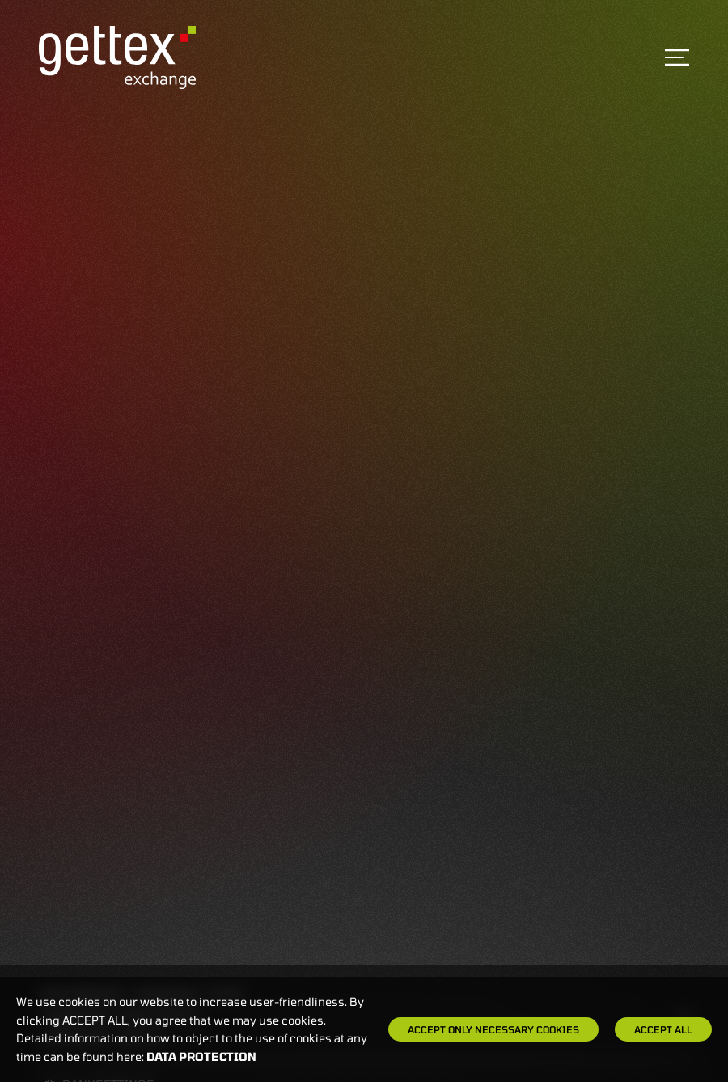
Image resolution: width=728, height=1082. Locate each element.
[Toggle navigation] (677, 57)
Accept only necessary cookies (493, 1029)
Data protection (201, 1056)
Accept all (663, 1029)
